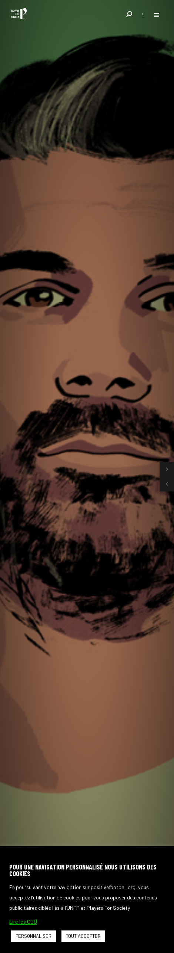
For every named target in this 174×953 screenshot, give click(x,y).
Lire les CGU (23, 921)
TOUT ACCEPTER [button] (83, 936)
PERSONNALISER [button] (33, 936)
